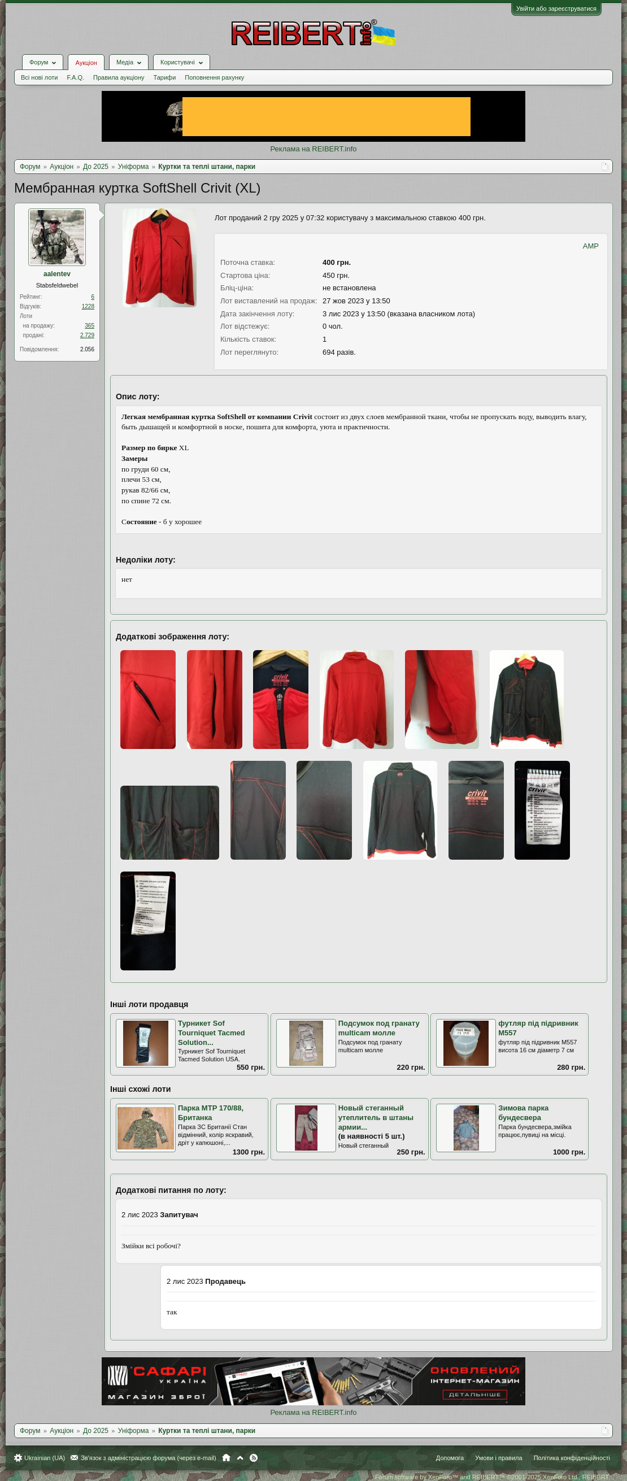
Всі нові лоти (39, 77)
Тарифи (165, 77)
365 (89, 326)
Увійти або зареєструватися (556, 8)
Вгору (240, 1458)
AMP (591, 246)
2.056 (87, 349)
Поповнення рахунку (214, 77)
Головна (226, 1458)
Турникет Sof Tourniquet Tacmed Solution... (211, 1032)
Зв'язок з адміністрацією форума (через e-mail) (148, 1457)
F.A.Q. (75, 77)
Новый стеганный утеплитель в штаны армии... (376, 1117)
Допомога (450, 1457)
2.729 (87, 335)
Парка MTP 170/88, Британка (210, 1113)
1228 (88, 306)
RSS (254, 1458)
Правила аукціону (118, 77)
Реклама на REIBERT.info (313, 149)
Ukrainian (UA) (44, 1457)
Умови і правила (498, 1457)
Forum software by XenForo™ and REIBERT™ (492, 1477)
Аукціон (86, 62)
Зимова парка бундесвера (523, 1113)
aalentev (57, 274)
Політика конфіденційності (572, 1457)
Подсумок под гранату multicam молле (379, 1028)
